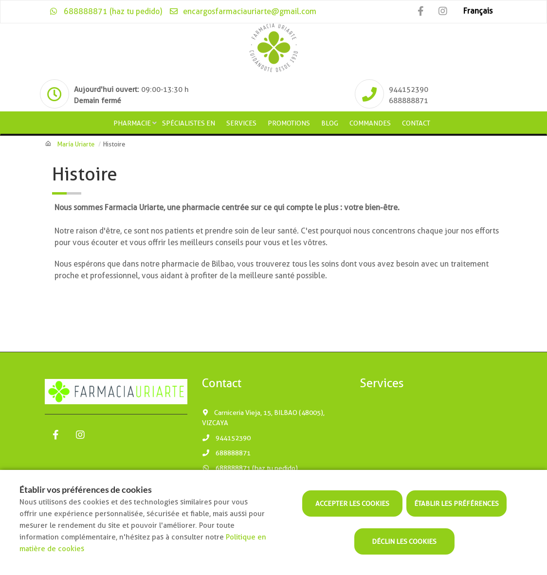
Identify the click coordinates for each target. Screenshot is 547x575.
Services (241, 123)
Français (477, 11)
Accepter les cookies (352, 503)
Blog (329, 123)
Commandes (370, 123)
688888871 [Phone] (408, 100)
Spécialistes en (188, 123)
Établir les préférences (456, 503)
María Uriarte (75, 144)
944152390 (226, 438)
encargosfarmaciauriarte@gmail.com (242, 11)
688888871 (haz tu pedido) (106, 11)
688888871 (226, 453)
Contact (416, 123)
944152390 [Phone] (408, 89)
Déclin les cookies (404, 541)
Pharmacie (132, 123)
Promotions (289, 123)
